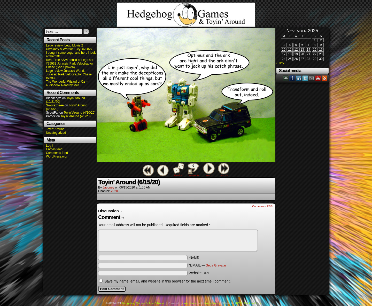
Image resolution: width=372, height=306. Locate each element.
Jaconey (108, 187)
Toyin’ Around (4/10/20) (80, 112)
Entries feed (54, 149)
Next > (209, 175)
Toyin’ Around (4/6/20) (76, 116)
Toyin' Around (55, 129)
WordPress (191, 303)
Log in (50, 145)
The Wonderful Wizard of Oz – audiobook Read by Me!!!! (67, 83)
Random (178, 175)
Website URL (199, 273)
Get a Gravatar (216, 265)
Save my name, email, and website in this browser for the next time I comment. (167, 281)
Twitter (305, 78)
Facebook (292, 78)
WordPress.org (56, 156)
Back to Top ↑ (252, 303)
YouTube (318, 78)
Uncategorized (56, 133)
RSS (324, 78)
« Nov (280, 63)
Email (311, 78)
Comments (193, 170)
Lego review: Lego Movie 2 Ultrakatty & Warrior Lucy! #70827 (69, 47)
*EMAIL (207, 265)
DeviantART (286, 78)
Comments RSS (262, 206)
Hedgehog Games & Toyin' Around (186, 15)
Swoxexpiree (55, 105)
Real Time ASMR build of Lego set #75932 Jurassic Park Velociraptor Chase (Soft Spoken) (69, 63)
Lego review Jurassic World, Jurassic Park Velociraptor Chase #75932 (69, 74)
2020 (114, 191)
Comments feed (57, 153)
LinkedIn (299, 78)
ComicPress (212, 303)
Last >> (224, 175)
